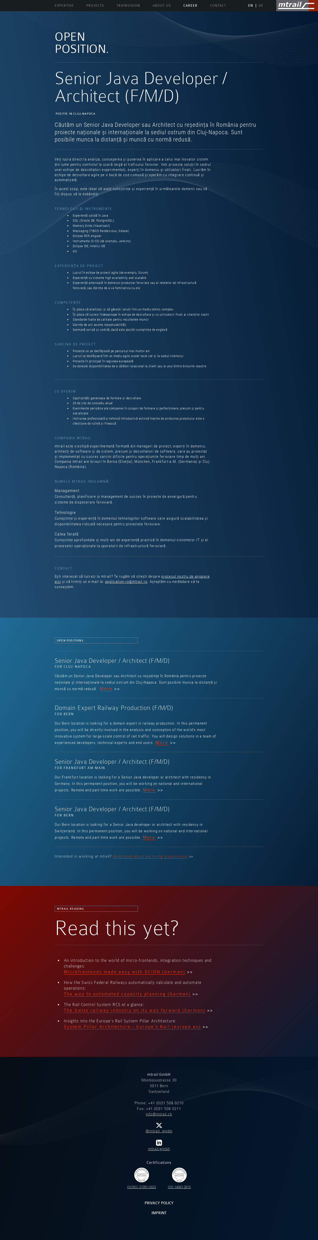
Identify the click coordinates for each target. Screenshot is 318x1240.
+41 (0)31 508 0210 (165, 1103)
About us (162, 5)
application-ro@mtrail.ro (126, 581)
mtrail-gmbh (159, 1145)
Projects (95, 5)
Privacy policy (159, 1203)
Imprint (159, 1213)
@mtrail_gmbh (159, 1128)
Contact (218, 5)
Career (190, 5)
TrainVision (128, 5)
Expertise (64, 5)
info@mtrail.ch (159, 1114)
